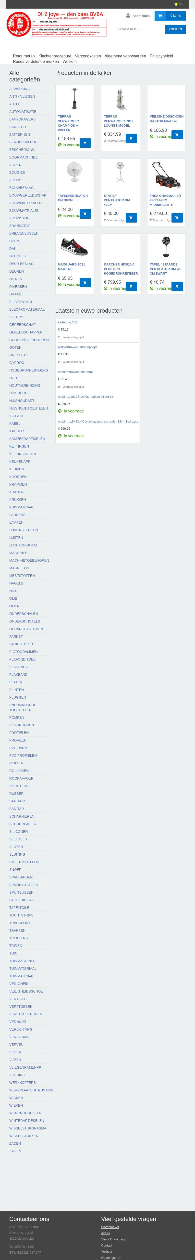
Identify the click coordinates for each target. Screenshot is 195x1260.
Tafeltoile (19, 908)
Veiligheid (19, 984)
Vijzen (15, 1060)
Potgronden (21, 725)
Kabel (14, 423)
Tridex (15, 946)
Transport (19, 923)
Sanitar (16, 809)
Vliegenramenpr (25, 1067)
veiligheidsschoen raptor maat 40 (166, 119)
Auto (14, 104)
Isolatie (16, 416)
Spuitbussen (21, 892)
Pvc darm (18, 748)
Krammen (18, 484)
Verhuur (17, 1022)
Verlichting (20, 1029)
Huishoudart (21, 401)
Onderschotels (24, 621)
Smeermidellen (24, 862)
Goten (15, 347)
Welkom (70, 61)
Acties (105, 1233)
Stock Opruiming (113, 1239)
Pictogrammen (23, 652)
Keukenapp (19, 462)
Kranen (16, 492)
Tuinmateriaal (23, 968)
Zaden (15, 1143)
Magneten (19, 568)
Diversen (18, 287)
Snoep (15, 870)
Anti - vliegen (22, 96)
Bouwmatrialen (24, 210)
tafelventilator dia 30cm (73, 198)
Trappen (17, 930)
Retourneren (24, 56)
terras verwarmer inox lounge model (119, 121)
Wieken (16, 1105)
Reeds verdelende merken (36, 61)
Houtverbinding (24, 385)
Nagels (16, 583)
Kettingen (19, 446)
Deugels (17, 256)
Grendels (18, 355)
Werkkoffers (22, 1083)
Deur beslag (21, 264)
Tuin (13, 953)
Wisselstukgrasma (27, 1128)
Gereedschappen (26, 332)
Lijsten (16, 538)
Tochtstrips (21, 915)
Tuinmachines (22, 961)
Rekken (16, 763)
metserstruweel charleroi (75, 372)
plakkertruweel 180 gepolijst (77, 347)
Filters (16, 317)
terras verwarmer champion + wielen (68, 123)
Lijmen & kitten (23, 530)
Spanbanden (21, 877)
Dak (12, 249)
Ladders (17, 515)
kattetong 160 (67, 322)
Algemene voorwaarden (125, 56)
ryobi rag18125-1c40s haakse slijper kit (85, 396)
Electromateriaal (27, 309)
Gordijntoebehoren (29, 340)
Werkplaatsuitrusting (31, 1090)
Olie (13, 598)
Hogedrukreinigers (28, 370)
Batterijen (19, 134)
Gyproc (16, 363)
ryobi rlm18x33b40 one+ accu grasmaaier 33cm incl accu (98, 421)
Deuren (16, 271)
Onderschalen (23, 614)
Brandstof (19, 226)
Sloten (16, 847)
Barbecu (17, 127)
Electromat (21, 302)
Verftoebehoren (25, 1014)
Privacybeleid (161, 56)
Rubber (16, 794)
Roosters (19, 786)
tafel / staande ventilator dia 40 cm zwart (165, 269)
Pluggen (17, 697)
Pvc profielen (23, 755)
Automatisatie (22, 112)
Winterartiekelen (26, 1121)
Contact (106, 1245)
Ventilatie (19, 999)
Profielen (19, 733)
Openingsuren (111, 1258)
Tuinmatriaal (21, 976)
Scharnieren (21, 816)
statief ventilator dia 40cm (117, 200)
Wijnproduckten (25, 1113)
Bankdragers (22, 119)
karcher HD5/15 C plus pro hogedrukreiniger (120, 269)
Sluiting (17, 854)
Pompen (16, 717)
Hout (14, 378)
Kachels (17, 431)
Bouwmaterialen (25, 203)
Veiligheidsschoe (26, 991)
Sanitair (17, 801)
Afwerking (19, 89)
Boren (15, 165)
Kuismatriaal (21, 507)
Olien (14, 606)
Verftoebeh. (21, 1006)
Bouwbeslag (21, 188)
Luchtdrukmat (23, 545)
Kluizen (16, 469)
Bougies (17, 172)
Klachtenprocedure (54, 56)
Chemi (14, 241)
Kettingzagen (22, 454)
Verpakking (20, 1037)
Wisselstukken (23, 1136)
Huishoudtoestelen (28, 408)
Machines (18, 553)
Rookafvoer (21, 778)
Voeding (17, 1075)
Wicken (16, 1098)
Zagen (15, 1151)
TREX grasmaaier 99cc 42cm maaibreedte (165, 200)
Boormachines (23, 157)
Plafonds (18, 667)
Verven (16, 1045)
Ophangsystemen (26, 629)
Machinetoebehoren (29, 560)
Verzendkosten (88, 56)
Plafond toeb (22, 659)
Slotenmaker (110, 1227)
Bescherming (22, 150)
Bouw (14, 180)
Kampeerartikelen (27, 439)
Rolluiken (19, 771)
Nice (13, 591)
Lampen (16, 522)
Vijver (15, 1052)
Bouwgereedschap (27, 195)
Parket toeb (21, 644)
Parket (16, 636)
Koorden (18, 477)
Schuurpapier (22, 824)
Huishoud (18, 393)
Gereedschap (22, 325)
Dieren (15, 279)
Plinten (16, 690)
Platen (15, 682)
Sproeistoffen (23, 885)
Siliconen (18, 832)
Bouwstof (19, 218)
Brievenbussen (23, 233)
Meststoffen (22, 576)
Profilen (17, 740)
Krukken (17, 500)
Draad (15, 294)
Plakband (18, 674)
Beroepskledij (23, 142)
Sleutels (18, 839)
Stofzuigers (21, 900)
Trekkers (18, 938)
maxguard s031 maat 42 (71, 267)
